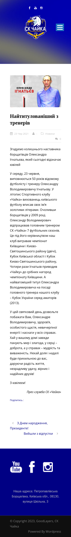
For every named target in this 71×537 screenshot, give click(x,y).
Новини (50, 133)
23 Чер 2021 (21, 133)
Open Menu (60, 27)
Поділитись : (17, 400)
